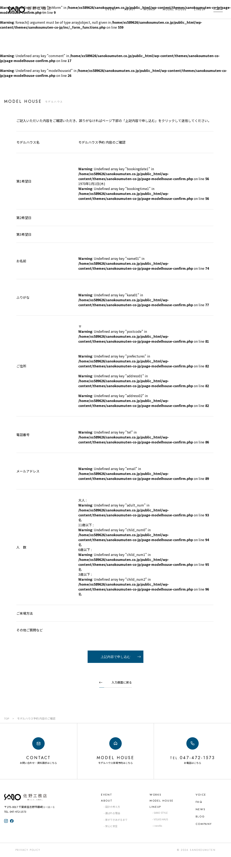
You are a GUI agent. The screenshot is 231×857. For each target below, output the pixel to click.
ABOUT (130, 9)
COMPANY (204, 824)
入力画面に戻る (122, 682)
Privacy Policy (27, 850)
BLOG (200, 816)
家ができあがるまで (116, 819)
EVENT (111, 9)
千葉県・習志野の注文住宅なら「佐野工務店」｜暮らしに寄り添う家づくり (29, 9)
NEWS (200, 809)
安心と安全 (111, 826)
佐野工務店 (33, 797)
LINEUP (200, 9)
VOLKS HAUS (161, 819)
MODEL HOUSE (175, 9)
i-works (158, 825)
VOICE (201, 795)
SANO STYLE (161, 812)
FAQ (199, 802)
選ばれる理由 (112, 813)
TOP (6, 718)
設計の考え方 (112, 806)
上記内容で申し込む (115, 657)
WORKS (149, 9)
